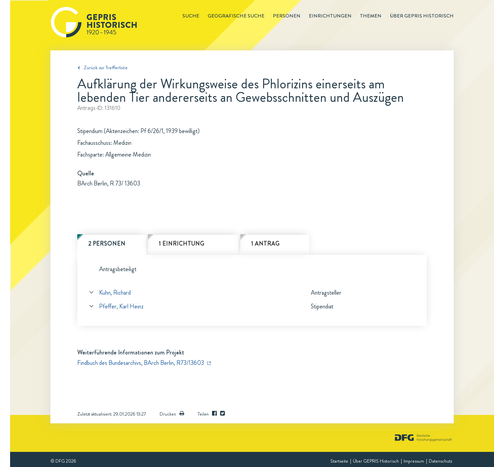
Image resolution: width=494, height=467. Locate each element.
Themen (370, 15)
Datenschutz (440, 461)
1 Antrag (265, 243)
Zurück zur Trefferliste (106, 67)
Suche (190, 15)
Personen (286, 15)
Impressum (414, 461)
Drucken (172, 414)
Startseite (339, 461)
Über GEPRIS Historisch (376, 461)
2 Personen (106, 243)
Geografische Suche (236, 15)
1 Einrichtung (181, 243)
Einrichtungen (330, 15)
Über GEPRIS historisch (422, 15)
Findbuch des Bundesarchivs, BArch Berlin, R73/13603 (140, 362)
